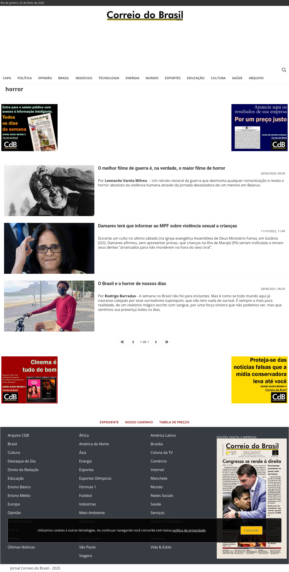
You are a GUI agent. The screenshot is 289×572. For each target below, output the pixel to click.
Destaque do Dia (22, 461)
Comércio (159, 461)
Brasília (157, 443)
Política (24, 78)
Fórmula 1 (87, 486)
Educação (196, 78)
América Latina (163, 435)
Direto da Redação (23, 469)
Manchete (159, 478)
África (84, 435)
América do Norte (94, 443)
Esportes (172, 78)
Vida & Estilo (161, 547)
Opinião (45, 78)
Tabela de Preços (174, 422)
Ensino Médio (19, 495)
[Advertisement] (144, 46)
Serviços (157, 512)
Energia (132, 78)
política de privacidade (188, 530)
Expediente (109, 422)
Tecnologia (109, 78)
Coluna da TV (162, 452)
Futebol (85, 495)
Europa (14, 504)
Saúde (237, 78)
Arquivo (256, 78)
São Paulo (87, 547)
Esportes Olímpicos (95, 478)
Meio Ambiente (92, 512)
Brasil (63, 78)
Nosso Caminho (139, 422)
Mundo (152, 78)
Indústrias (87, 504)
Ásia (82, 452)
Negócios (84, 78)
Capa (7, 78)
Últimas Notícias (21, 547)
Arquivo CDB (18, 435)
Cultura (218, 78)
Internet (157, 469)
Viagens (85, 555)
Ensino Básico (19, 486)
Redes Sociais (162, 495)
